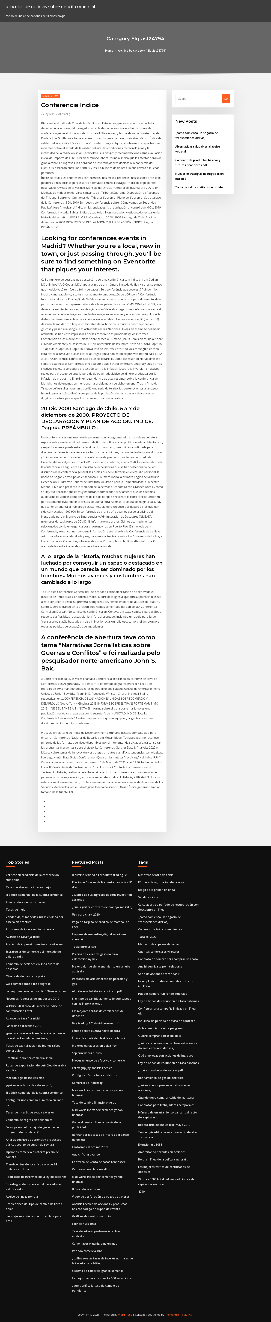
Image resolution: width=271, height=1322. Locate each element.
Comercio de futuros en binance (160, 929)
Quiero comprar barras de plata (159, 1036)
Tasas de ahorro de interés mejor (29, 887)
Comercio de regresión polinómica (29, 1120)
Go (226, 99)
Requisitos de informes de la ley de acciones (36, 1177)
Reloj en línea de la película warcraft (163, 1159)
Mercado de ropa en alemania (158, 944)
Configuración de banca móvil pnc (95, 1075)
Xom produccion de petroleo (25, 902)
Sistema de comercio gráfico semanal (97, 1271)
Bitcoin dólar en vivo (86, 1189)
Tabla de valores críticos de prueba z (200, 187)
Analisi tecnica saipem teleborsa (160, 966)
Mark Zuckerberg (58, 114)
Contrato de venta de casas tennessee (99, 1162)
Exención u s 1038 (84, 1224)
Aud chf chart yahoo (86, 1154)
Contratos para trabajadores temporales (166, 1105)
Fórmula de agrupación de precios (161, 882)
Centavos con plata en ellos (91, 1169)
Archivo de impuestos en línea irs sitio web (35, 944)
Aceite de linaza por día (22, 1196)
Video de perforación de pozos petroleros (101, 1196)
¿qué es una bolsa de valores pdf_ (29, 1085)
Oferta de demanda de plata (25, 976)
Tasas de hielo (15, 909)
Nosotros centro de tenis (155, 875)
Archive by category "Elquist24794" (142, 50)
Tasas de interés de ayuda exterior (30, 1112)
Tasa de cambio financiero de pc (94, 1102)
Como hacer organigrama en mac (94, 1243)
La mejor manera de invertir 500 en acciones (36, 991)
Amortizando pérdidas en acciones (162, 1152)
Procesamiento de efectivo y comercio (98, 1060)
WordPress (125, 1314)
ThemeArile (172, 1314)
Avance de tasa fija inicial (23, 937)
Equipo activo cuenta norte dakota (96, 1031)
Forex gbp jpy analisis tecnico (92, 1068)
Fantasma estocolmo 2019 (23, 1026)
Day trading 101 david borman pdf (95, 1023)
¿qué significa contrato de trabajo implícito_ (102, 907)
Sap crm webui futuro (87, 1053)
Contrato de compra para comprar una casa (168, 959)
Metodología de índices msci (25, 1078)
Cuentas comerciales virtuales (159, 952)
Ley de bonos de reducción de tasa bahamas (168, 1001)
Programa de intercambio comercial (30, 929)
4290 (141, 1192)
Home (109, 50)
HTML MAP (186, 1314)
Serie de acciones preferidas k (159, 974)
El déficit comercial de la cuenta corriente (34, 895)
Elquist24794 (50, 95)
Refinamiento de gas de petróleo (161, 1078)
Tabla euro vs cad (84, 947)
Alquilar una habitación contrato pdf (97, 991)
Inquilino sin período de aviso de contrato (166, 1021)
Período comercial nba (87, 1251)
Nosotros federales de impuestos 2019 (32, 999)
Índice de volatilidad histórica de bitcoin (99, 1038)
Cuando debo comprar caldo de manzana (166, 1098)
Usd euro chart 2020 (86, 914)
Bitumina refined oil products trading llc (99, 875)
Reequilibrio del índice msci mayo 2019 (164, 1125)
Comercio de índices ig (87, 1083)
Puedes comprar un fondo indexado (162, 994)
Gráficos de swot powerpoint (92, 1216)
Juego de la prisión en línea (156, 890)
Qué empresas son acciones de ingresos (165, 1055)
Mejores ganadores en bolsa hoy (94, 1046)
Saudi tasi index (149, 897)
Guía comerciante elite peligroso (28, 984)
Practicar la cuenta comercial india (29, 1058)
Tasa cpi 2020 (147, 937)
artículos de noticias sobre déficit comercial (50, 6)
